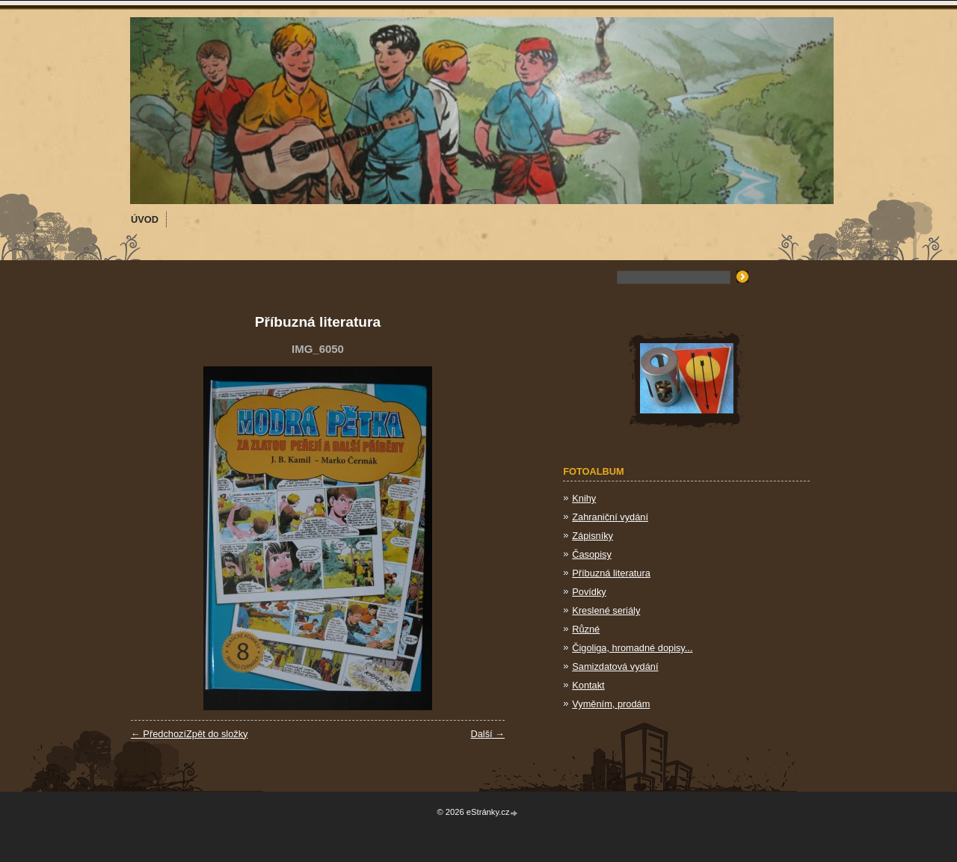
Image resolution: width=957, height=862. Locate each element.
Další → (487, 733)
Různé (586, 629)
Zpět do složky (217, 733)
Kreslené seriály (606, 610)
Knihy (584, 498)
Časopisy (592, 554)
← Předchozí (158, 733)
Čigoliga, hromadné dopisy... (632, 647)
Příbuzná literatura (611, 573)
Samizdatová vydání (615, 666)
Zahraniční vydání (610, 517)
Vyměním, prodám (611, 703)
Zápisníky (592, 535)
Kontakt (588, 685)
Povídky (589, 591)
